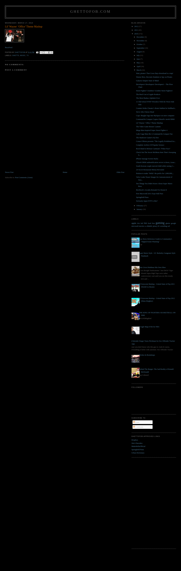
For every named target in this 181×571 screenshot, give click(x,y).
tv (28, 55)
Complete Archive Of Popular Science (150, 145)
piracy (155, 226)
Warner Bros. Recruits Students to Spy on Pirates (154, 77)
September (141, 48)
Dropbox (135, 440)
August (139, 52)
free (153, 223)
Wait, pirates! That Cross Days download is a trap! (154, 73)
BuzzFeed (8, 47)
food (149, 223)
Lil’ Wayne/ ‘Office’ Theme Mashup (149, 123)
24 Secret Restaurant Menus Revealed (150, 170)
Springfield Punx (142, 197)
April (139, 66)
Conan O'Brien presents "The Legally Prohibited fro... (156, 141)
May (138, 63)
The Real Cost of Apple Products (148, 94)
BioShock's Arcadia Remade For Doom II (151, 190)
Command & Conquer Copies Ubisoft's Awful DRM (155, 119)
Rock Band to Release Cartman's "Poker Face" (153, 149)
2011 (136, 30)
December (141, 37)
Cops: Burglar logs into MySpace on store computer (155, 115)
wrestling (163, 226)
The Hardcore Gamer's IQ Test (147, 138)
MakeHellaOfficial (138, 446)
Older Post (120, 172)
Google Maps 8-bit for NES (149, 327)
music (23, 55)
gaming (160, 222)
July (138, 55)
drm (138, 223)
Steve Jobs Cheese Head (145, 112)
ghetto (15, 55)
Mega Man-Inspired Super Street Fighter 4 (151, 130)
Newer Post (9, 172)
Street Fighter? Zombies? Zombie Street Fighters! (154, 91)
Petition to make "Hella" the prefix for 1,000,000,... (155, 173)
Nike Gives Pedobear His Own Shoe (152, 267)
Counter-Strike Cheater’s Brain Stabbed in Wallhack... (156, 108)
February (140, 206)
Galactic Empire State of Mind (147, 81)
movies (141, 226)
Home (65, 172)
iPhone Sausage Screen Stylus (147, 159)
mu (146, 226)
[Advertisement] (26, 151)
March (139, 70)
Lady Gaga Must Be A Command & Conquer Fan (154, 134)
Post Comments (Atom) (24, 177)
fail (142, 223)
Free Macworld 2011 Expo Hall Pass (149, 194)
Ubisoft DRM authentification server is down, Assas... (156, 162)
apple (134, 223)
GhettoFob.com (90, 11)
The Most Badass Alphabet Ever (148, 98)
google (173, 223)
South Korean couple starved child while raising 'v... (155, 166)
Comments (138, 427)
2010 (136, 34)
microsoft (135, 226)
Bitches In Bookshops (147, 355)
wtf (168, 226)
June (138, 59)
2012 (136, 26)
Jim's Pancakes (137, 443)
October (140, 44)
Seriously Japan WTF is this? (147, 201)
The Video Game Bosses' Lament (148, 127)
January (140, 209)
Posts (136, 422)
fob (145, 223)
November (141, 41)
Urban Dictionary (138, 453)
